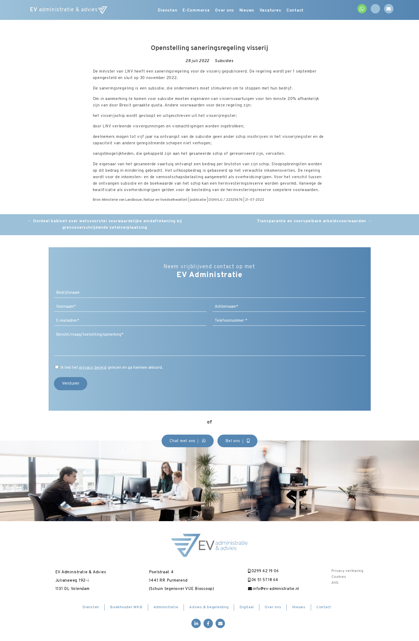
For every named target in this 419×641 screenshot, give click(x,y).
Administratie (166, 608)
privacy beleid (93, 367)
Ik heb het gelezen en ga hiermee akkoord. (111, 367)
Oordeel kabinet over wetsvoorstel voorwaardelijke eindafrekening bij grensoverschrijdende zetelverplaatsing (105, 224)
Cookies (338, 577)
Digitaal (246, 608)
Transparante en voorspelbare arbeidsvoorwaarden (314, 221)
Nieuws (251, 11)
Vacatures (278, 11)
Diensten (163, 11)
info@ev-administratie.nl (271, 589)
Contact (306, 11)
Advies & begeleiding (208, 608)
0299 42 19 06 (261, 571)
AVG (334, 583)
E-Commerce (195, 11)
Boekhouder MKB (126, 608)
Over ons (226, 11)
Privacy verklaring (347, 571)
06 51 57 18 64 (261, 580)
